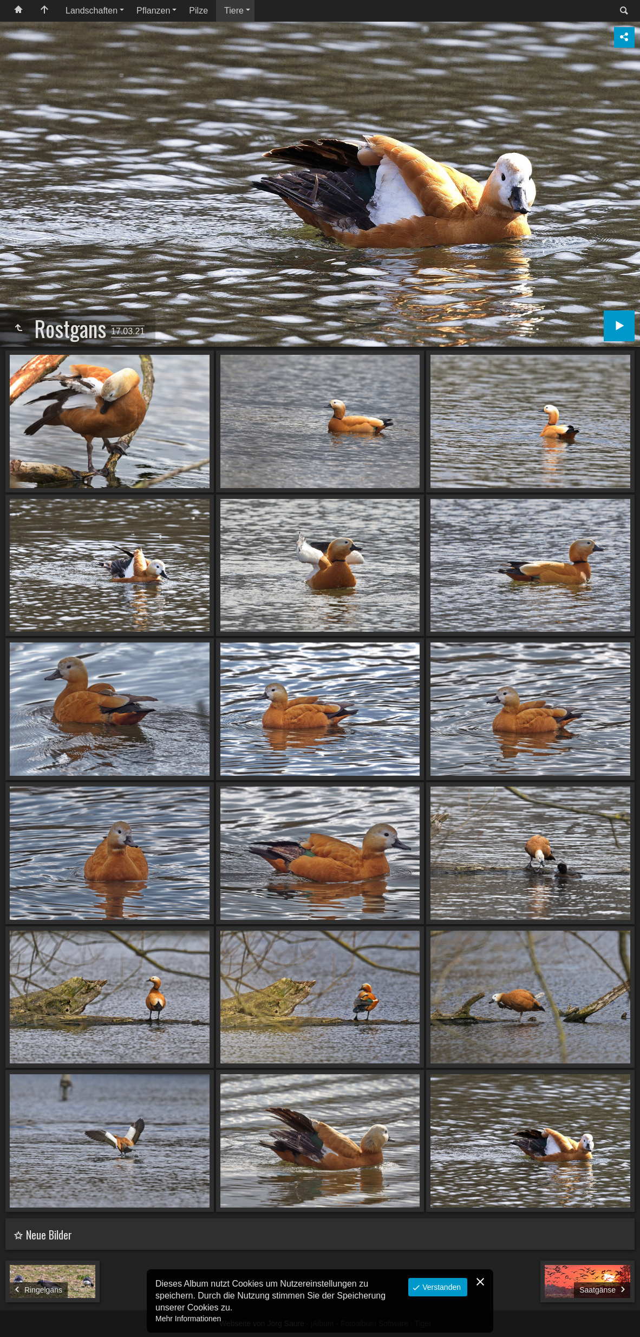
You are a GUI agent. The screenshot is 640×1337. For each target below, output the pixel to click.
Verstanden (440, 1287)
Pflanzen (153, 10)
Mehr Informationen (188, 1318)
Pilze (198, 10)
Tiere (234, 10)
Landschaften (91, 10)
